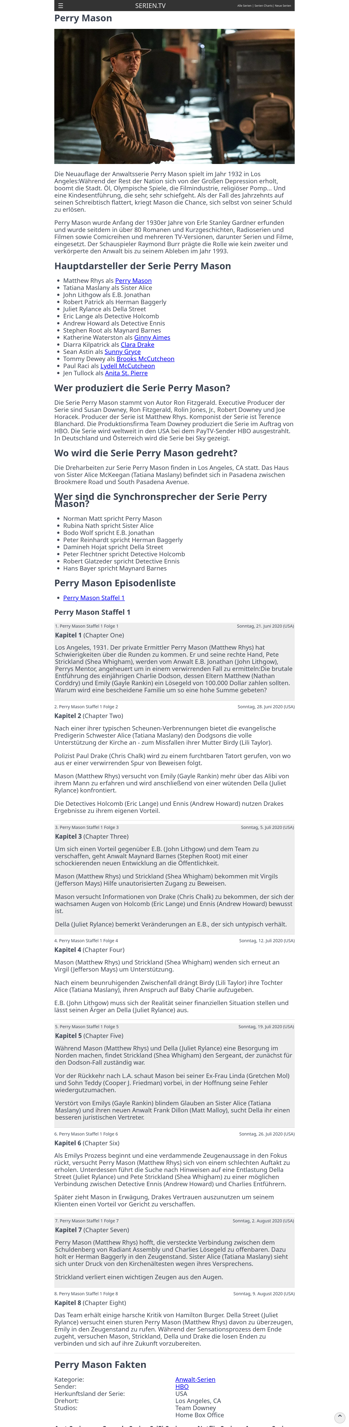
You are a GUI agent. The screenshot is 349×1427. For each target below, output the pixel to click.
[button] (60, 5)
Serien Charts (264, 6)
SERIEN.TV (150, 5)
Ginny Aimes (152, 337)
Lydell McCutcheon (127, 365)
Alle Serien (244, 6)
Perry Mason (133, 280)
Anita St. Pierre (126, 373)
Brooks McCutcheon (145, 358)
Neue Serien (283, 6)
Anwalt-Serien (195, 1379)
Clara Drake (137, 344)
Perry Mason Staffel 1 (94, 597)
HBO (182, 1386)
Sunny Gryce (123, 351)
